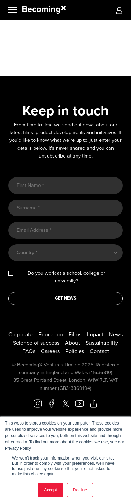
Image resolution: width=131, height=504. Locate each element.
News (116, 334)
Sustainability (102, 343)
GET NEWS (66, 298)
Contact (99, 351)
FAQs (28, 351)
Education (50, 334)
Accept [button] (50, 490)
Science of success (36, 343)
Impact (95, 334)
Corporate (20, 334)
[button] (119, 10)
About (72, 343)
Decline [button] (80, 490)
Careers (50, 351)
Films (74, 334)
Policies (74, 351)
